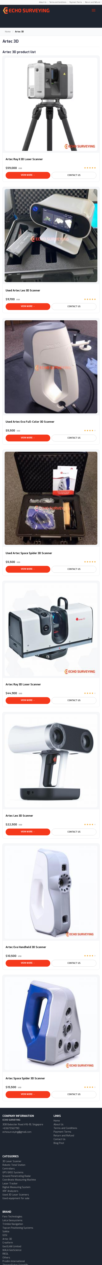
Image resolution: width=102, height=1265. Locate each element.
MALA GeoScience (11, 1250)
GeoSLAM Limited (11, 1246)
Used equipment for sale (15, 1198)
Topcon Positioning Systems (17, 1227)
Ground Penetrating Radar (16, 1176)
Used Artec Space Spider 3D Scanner (29, 553)
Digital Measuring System (16, 1187)
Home (8, 31)
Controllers (8, 1168)
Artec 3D (7, 1239)
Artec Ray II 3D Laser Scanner (24, 159)
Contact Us (74, 175)
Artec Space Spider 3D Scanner (25, 1078)
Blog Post (59, 1143)
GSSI (4, 1235)
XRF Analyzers (10, 1191)
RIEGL (5, 1253)
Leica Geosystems (12, 1220)
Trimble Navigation (12, 1224)
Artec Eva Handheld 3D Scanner (26, 947)
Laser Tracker (10, 1183)
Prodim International (13, 1261)
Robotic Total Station (13, 1165)
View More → (28, 175)
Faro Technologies (12, 1216)
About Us (42, 2)
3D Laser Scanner (11, 1161)
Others (6, 1257)
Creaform (7, 1242)
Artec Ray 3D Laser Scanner (23, 684)
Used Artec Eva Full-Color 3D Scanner (30, 421)
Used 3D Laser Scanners (15, 1194)
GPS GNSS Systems (12, 1172)
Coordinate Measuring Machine (19, 1179)
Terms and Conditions (57, 2)
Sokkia (5, 1231)
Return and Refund (92, 2)
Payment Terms (75, 2)
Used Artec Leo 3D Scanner (23, 290)
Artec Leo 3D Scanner (19, 815)
